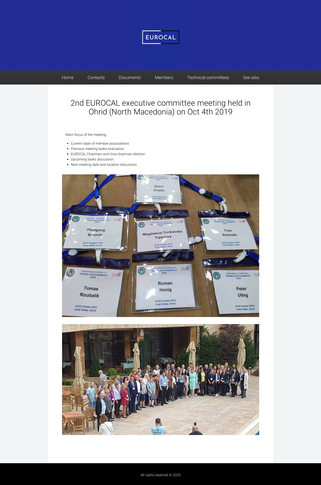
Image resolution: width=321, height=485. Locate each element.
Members (164, 77)
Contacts (96, 77)
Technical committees (208, 77)
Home (67, 77)
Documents (130, 77)
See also (251, 77)
